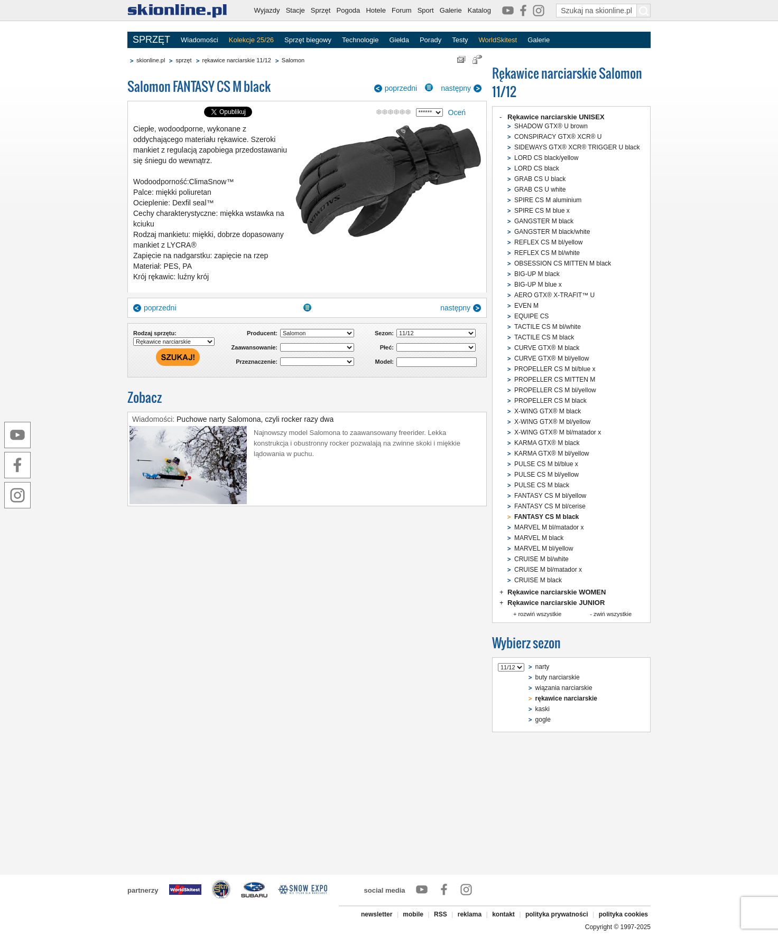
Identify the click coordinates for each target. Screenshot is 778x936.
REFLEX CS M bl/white (547, 253)
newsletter (376, 914)
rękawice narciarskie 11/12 (236, 60)
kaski (542, 709)
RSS (440, 914)
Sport (426, 10)
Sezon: (384, 333)
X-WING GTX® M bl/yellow (552, 422)
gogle (543, 719)
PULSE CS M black (541, 485)
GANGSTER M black (543, 221)
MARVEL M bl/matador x (549, 527)
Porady (430, 40)
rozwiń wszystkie (539, 614)
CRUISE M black (538, 580)
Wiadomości (199, 40)
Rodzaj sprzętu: (155, 333)
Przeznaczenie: (256, 361)
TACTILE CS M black (544, 337)
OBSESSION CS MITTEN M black (562, 263)
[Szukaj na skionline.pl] (644, 10)
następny (456, 88)
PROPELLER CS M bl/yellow (555, 390)
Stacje (295, 10)
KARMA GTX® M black (547, 443)
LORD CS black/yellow (546, 158)
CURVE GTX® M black (546, 348)
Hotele (376, 10)
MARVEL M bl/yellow (543, 548)
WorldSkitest (498, 40)
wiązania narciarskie (563, 688)
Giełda (399, 40)
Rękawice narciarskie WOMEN (556, 592)
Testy (460, 40)
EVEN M (526, 305)
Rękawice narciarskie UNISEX (556, 117)
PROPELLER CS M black (550, 400)
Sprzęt (321, 10)
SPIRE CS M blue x (542, 210)
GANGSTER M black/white (552, 231)
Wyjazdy (267, 10)
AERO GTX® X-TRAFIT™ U (554, 295)
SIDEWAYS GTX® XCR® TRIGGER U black (577, 147)
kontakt (503, 914)
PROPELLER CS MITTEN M (554, 379)
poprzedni (401, 88)
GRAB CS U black (540, 179)
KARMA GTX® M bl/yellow (551, 453)
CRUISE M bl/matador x (548, 569)
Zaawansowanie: (254, 347)
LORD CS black (536, 168)
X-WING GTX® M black (547, 411)
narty (542, 666)
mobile (413, 914)
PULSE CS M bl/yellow (546, 474)
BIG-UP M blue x (538, 284)
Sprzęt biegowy (307, 40)
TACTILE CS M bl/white (547, 326)
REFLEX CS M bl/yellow (548, 242)
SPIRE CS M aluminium (547, 200)
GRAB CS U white (540, 189)
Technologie (360, 40)
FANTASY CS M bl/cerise (550, 506)
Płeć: (387, 347)
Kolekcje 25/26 (251, 40)
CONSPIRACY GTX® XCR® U (558, 136)
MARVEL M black (538, 538)
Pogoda (348, 10)
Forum (402, 10)
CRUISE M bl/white (541, 559)
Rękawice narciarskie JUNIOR (556, 603)
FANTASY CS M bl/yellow (550, 495)
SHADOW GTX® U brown (551, 126)
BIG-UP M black (537, 274)
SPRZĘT (151, 39)
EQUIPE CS (531, 316)
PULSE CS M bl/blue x (546, 464)
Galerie (451, 10)
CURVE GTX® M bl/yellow (551, 358)
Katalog (479, 10)
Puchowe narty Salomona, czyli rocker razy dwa (255, 419)
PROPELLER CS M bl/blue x (554, 369)
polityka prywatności (556, 914)
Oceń (457, 112)
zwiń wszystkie (613, 614)
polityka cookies (623, 914)
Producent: (262, 333)
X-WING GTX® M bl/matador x (557, 432)
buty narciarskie (557, 677)
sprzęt (183, 60)
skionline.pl (150, 60)
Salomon (293, 60)
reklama (469, 914)
